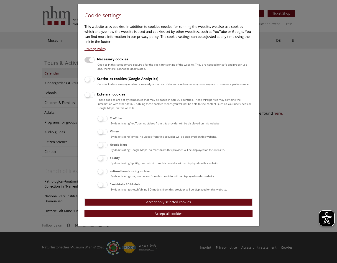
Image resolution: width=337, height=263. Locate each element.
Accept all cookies (168, 213)
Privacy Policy (95, 48)
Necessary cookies (112, 59)
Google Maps (118, 145)
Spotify (115, 158)
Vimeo (114, 131)
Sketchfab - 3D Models (125, 184)
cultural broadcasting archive (130, 171)
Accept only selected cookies (168, 202)
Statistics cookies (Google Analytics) (127, 78)
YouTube (116, 118)
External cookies (111, 94)
